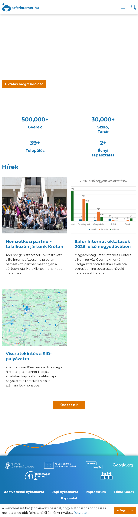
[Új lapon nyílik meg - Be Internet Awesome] (123, 465)
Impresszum (96, 492)
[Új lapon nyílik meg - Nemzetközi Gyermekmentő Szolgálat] (19, 465)
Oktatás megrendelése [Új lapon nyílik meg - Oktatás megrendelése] (24, 84)
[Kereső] (133, 7)
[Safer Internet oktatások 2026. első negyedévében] (103, 231)
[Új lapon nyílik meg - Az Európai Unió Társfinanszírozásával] (60, 465)
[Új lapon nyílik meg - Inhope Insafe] (94, 465)
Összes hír (69, 405)
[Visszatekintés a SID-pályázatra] (34, 343)
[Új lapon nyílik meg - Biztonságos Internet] (37, 475)
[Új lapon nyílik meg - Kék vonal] (106, 476)
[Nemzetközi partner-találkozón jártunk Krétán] (34, 231)
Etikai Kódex (124, 492)
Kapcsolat (69, 498)
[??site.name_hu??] (20, 7)
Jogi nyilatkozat (65, 492)
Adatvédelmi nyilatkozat (24, 492)
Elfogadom (125, 510)
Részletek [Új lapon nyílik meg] (81, 513)
